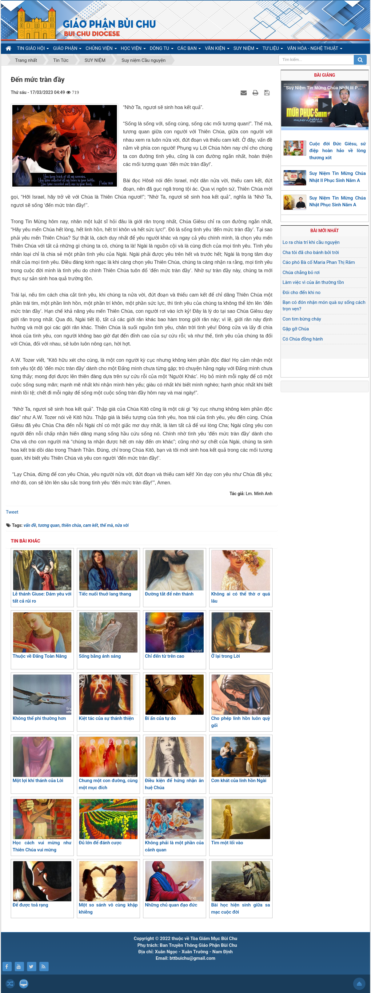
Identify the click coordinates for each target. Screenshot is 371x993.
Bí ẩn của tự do (174, 697)
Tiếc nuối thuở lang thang (108, 573)
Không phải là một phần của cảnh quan (174, 826)
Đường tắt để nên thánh (174, 573)
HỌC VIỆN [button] (133, 50)
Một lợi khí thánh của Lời (42, 760)
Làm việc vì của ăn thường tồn (313, 282)
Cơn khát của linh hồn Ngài (240, 760)
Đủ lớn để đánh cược (108, 822)
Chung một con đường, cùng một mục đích (108, 763)
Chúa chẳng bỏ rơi (301, 272)
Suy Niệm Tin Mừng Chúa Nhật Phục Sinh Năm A (337, 201)
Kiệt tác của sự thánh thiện (108, 697)
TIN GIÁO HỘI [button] (33, 50)
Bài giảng (324, 75)
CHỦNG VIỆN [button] (101, 50)
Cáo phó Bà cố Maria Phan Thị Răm (319, 262)
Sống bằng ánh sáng (108, 635)
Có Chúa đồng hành (303, 339)
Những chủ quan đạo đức (174, 884)
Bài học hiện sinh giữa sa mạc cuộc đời (240, 888)
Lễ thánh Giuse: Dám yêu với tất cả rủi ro (42, 577)
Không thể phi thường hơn (42, 697)
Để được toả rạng (42, 884)
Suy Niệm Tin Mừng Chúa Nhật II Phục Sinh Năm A (337, 177)
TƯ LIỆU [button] (272, 50)
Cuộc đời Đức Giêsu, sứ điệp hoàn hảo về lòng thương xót (337, 150)
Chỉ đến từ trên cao (174, 635)
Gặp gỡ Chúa (296, 329)
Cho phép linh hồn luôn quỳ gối (240, 701)
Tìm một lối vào (240, 822)
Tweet (12, 512)
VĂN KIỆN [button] (217, 50)
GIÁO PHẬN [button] (67, 50)
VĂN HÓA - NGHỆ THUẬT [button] (314, 50)
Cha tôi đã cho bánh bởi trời (311, 252)
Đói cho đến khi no (302, 292)
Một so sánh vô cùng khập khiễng (108, 888)
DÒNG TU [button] (162, 50)
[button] (325, 105)
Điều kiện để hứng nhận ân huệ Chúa (174, 763)
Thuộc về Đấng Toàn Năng (42, 635)
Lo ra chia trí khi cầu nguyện (311, 242)
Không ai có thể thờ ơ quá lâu (240, 577)
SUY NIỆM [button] (245, 50)
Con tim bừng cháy (302, 319)
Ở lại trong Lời (240, 635)
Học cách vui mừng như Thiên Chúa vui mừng (42, 826)
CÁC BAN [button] (189, 50)
